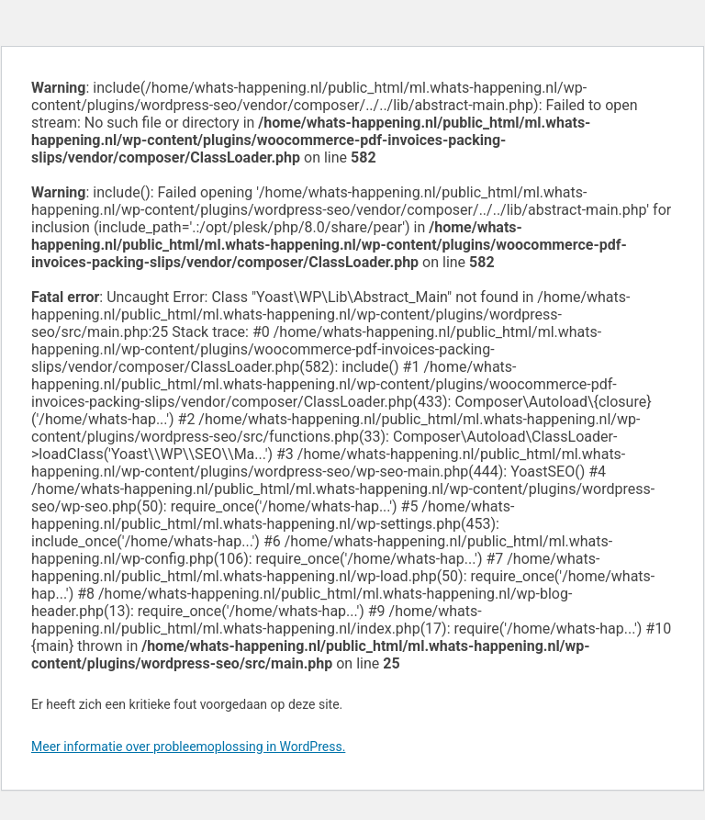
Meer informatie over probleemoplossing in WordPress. (188, 746)
